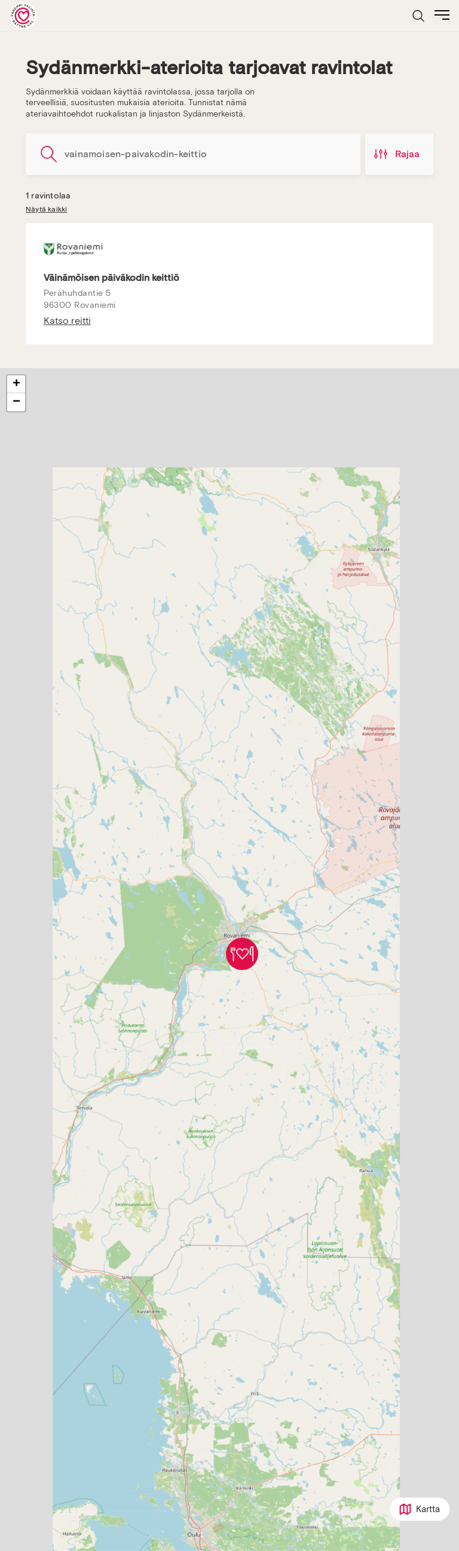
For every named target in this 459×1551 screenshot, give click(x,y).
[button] (242, 954)
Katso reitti (67, 321)
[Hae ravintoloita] (193, 154)
